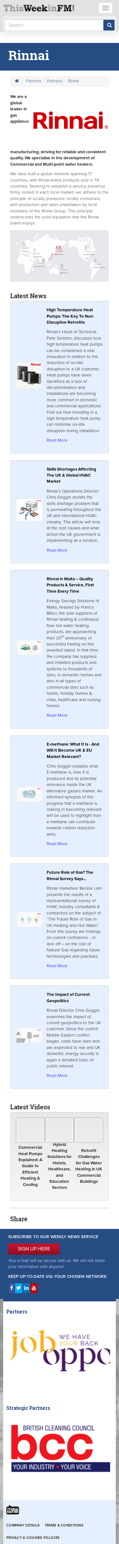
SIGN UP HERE (34, 1249)
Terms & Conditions (64, 1525)
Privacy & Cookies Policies (33, 1538)
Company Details (23, 1525)
